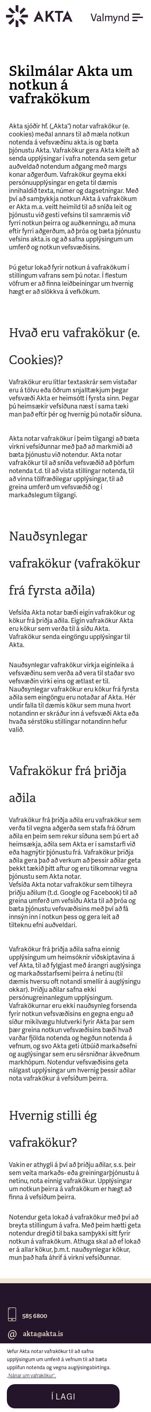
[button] (121, 18)
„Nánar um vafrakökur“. (31, 1376)
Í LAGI (63, 1397)
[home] (43, 16)
